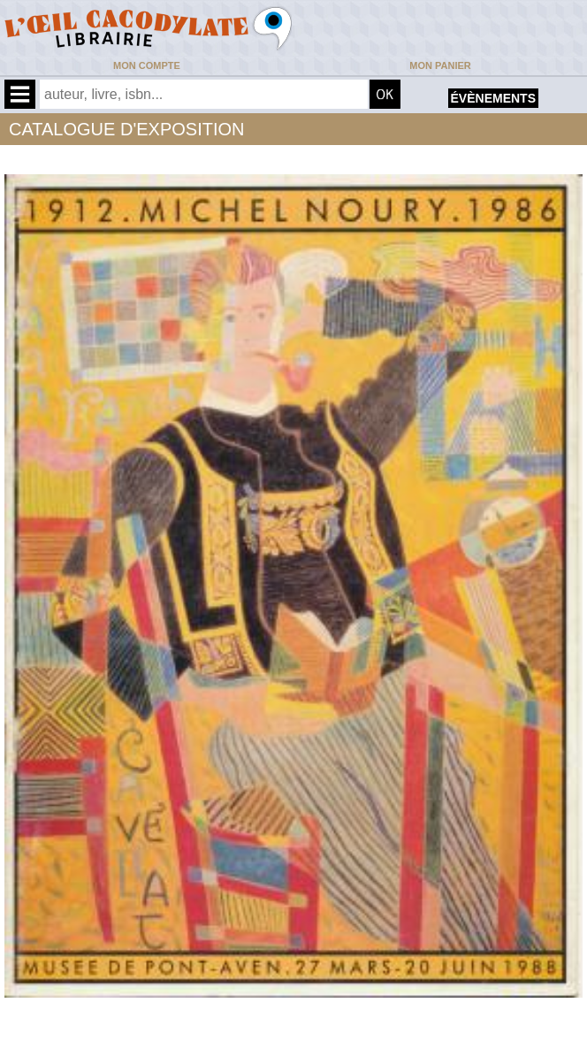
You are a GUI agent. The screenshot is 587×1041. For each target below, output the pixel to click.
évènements (493, 98)
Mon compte (146, 65)
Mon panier (439, 65)
